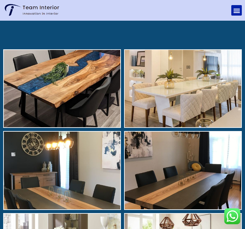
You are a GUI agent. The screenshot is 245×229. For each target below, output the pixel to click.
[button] (236, 10)
